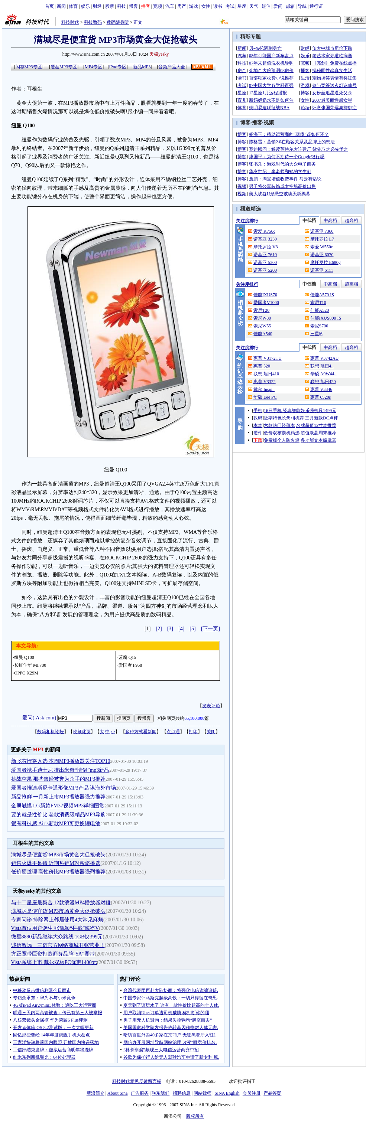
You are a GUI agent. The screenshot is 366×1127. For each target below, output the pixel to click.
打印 (193, 731)
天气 (253, 6)
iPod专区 (117, 66)
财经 (97, 6)
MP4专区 (93, 66)
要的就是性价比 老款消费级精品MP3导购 (58, 814)
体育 (73, 6)
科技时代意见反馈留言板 (136, 1081)
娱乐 (85, 6)
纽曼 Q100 (24, 657)
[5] (192, 628)
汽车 (169, 6)
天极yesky (159, 54)
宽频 (157, 6)
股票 (109, 6)
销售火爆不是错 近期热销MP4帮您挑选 (56, 863)
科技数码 (93, 22)
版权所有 (195, 1116)
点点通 (173, 731)
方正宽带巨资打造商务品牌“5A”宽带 (53, 954)
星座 (241, 6)
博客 (133, 6)
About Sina (117, 1093)
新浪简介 (95, 1093)
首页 (49, 6)
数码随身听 (118, 22)
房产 (181, 6)
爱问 (277, 6)
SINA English (226, 1093)
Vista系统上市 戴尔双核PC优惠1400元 (54, 962)
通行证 (316, 6)
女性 (205, 6)
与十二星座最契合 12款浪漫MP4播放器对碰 (61, 902)
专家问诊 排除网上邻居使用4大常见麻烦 (57, 919)
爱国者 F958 (130, 665)
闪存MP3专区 (29, 66)
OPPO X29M (26, 673)
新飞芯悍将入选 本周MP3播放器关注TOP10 (60, 761)
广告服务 (140, 1093)
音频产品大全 (171, 66)
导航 (302, 6)
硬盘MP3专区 (64, 66)
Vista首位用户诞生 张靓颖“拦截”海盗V (55, 928)
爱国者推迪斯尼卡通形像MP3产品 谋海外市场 (63, 788)
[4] (181, 628)
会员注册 (251, 1093)
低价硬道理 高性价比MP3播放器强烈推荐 (58, 872)
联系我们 (160, 1093)
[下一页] (210, 628)
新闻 (61, 6)
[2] (159, 628)
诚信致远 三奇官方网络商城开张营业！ (58, 945)
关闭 (211, 731)
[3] (170, 628)
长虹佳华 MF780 (30, 665)
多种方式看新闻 (140, 731)
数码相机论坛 (50, 731)
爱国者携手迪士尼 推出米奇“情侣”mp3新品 (60, 770)
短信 (266, 6)
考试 (230, 6)
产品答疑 (272, 1093)
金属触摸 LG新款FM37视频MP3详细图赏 (58, 805)
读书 (217, 6)
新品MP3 (141, 66)
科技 (121, 6)
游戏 (193, 6)
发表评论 (211, 705)
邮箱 (290, 6)
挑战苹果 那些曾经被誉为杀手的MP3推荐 (58, 779)
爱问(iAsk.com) (39, 718)
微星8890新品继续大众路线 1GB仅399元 (57, 937)
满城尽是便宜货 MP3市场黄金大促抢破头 (58, 855)
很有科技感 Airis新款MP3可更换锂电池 (56, 823)
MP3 (38, 749)
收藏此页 (82, 731)
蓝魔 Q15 (127, 657)
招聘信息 (182, 1093)
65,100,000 (194, 718)
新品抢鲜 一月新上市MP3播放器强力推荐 (58, 797)
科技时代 (70, 22)
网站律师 (202, 1093)
